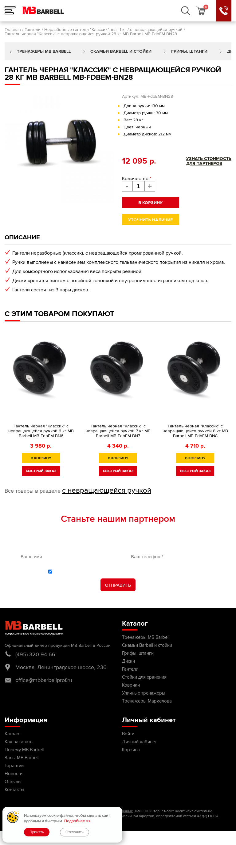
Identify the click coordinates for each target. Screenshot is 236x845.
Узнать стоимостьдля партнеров (208, 161)
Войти (128, 734)
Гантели (33, 29)
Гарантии (14, 765)
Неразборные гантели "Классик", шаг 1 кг (85, 29)
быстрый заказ (41, 471)
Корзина (131, 749)
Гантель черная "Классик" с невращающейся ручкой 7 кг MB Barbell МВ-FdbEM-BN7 (118, 430)
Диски (128, 661)
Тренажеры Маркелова (147, 701)
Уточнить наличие (150, 219)
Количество (136, 178)
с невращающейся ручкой (156, 29)
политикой (71, 571)
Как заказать (19, 742)
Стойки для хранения (144, 677)
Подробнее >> (77, 821)
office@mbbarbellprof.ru (43, 680)
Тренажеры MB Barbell (44, 51)
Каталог (13, 734)
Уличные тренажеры (143, 693)
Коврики (131, 685)
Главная (13, 29)
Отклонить (74, 832)
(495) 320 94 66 (35, 654)
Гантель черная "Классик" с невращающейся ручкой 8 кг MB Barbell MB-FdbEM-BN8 (195, 430)
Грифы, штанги (189, 51)
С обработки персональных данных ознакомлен (121, 571)
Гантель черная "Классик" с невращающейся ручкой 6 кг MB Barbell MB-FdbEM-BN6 (41, 430)
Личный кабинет (139, 742)
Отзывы (13, 781)
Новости (13, 773)
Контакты (14, 789)
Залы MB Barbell (21, 757)
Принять (37, 832)
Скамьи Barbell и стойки (120, 51)
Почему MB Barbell (24, 749)
